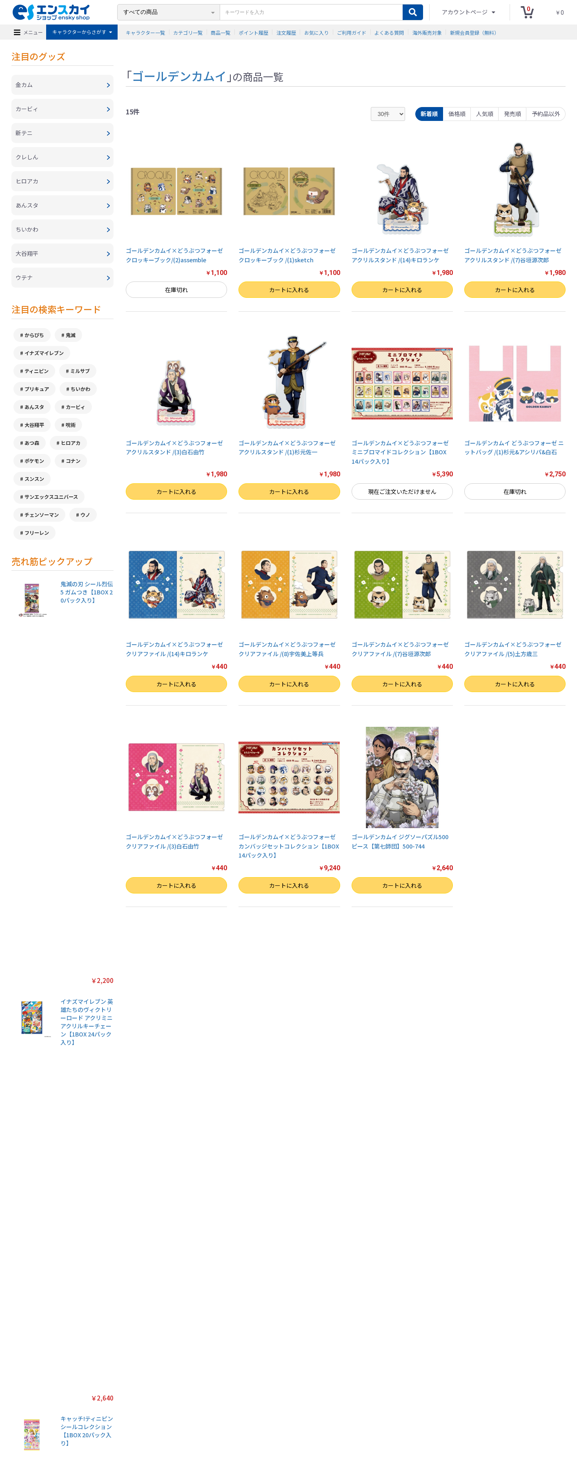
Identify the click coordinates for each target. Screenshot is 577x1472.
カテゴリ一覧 (188, 32)
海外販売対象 (427, 32)
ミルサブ (80, 370)
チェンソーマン (42, 514)
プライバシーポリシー (198, 1426)
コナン (73, 460)
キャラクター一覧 (145, 32)
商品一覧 (220, 32)
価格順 (457, 113)
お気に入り (316, 32)
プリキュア (37, 388)
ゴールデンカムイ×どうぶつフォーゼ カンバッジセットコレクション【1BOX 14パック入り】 (288, 846)
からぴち (34, 334)
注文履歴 (286, 32)
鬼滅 (71, 334)
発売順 (512, 113)
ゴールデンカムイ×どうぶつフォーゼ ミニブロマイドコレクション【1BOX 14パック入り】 (400, 452)
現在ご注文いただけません (402, 491)
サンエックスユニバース (51, 496)
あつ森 (32, 442)
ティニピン (37, 370)
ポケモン (34, 460)
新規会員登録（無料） (474, 32)
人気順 (484, 113)
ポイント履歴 (253, 32)
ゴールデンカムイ (179, 75)
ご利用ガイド (351, 32)
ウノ (85, 514)
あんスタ (34, 406)
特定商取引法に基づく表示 (138, 1426)
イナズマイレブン (44, 352)
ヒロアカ (70, 442)
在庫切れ (176, 290)
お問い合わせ (313, 1426)
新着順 (429, 113)
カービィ (75, 406)
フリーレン (37, 532)
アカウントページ (465, 12)
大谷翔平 (34, 424)
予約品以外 (546, 113)
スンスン (34, 478)
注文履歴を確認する (356, 1426)
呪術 (71, 424)
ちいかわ (80, 388)
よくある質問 (389, 32)
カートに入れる (289, 290)
